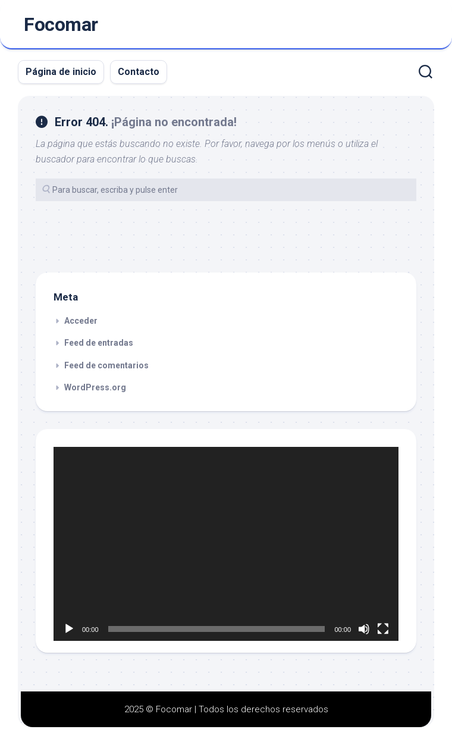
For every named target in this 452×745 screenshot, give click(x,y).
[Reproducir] (69, 629)
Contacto (138, 71)
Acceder (81, 320)
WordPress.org (95, 387)
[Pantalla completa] (383, 629)
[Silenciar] (364, 629)
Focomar (61, 24)
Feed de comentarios (106, 365)
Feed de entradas (98, 343)
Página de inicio (61, 71)
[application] (226, 544)
